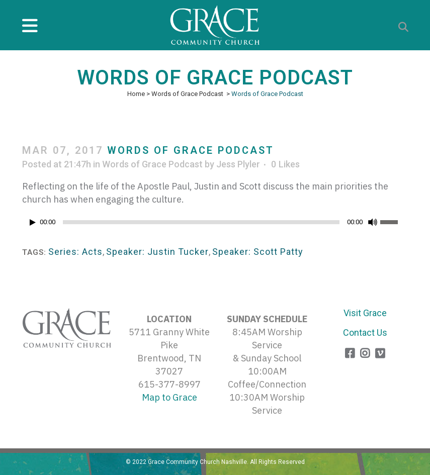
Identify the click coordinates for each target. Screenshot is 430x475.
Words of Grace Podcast (187, 94)
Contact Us (365, 332)
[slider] (201, 222)
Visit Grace (365, 313)
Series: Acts (75, 251)
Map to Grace (169, 397)
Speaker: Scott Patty (257, 251)
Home (136, 94)
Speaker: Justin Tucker (157, 251)
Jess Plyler (238, 164)
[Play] (33, 222)
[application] (215, 224)
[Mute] (372, 222)
